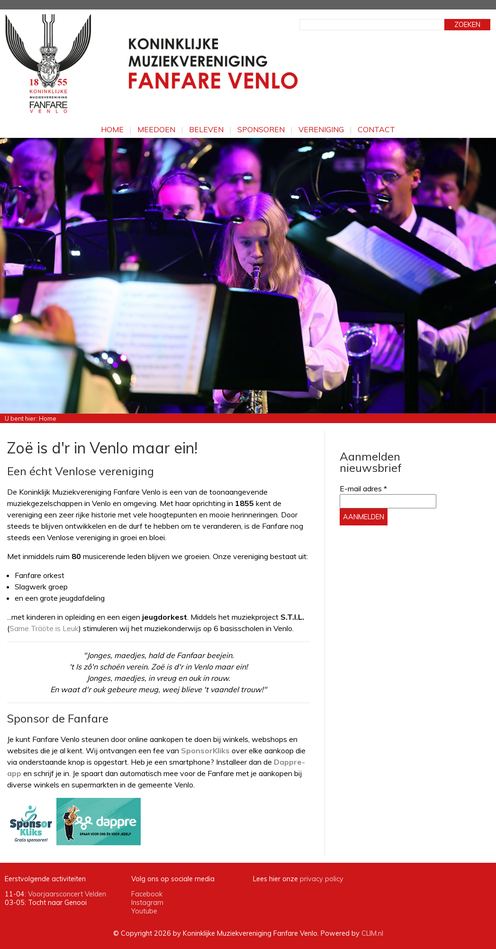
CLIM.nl (372, 933)
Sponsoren (261, 129)
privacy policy (321, 879)
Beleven (206, 129)
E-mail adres (363, 488)
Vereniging (321, 129)
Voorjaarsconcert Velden (67, 894)
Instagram (147, 902)
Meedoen (156, 129)
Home (112, 129)
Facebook (146, 894)
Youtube (144, 911)
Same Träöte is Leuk (44, 628)
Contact (376, 129)
